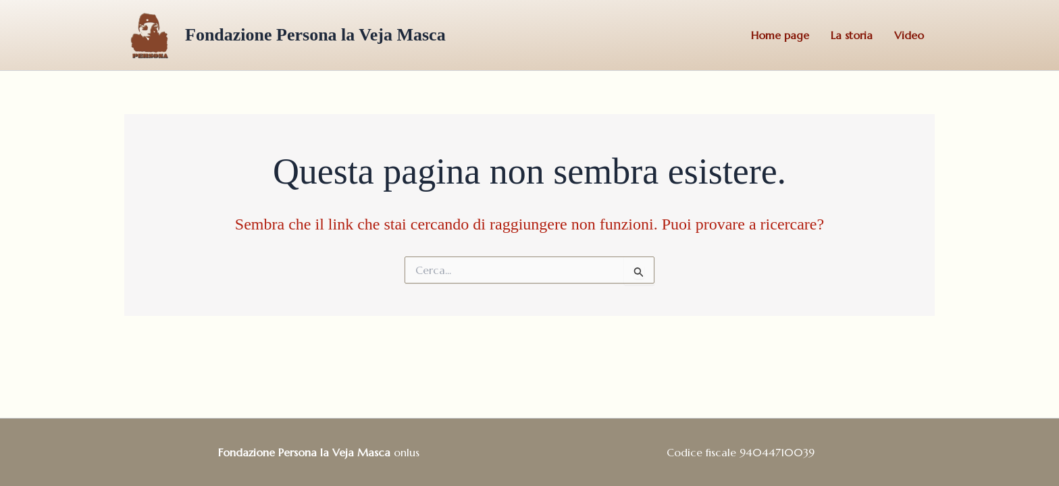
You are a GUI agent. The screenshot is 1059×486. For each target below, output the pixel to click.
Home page (780, 35)
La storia (852, 35)
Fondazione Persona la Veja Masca (315, 35)
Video (909, 35)
